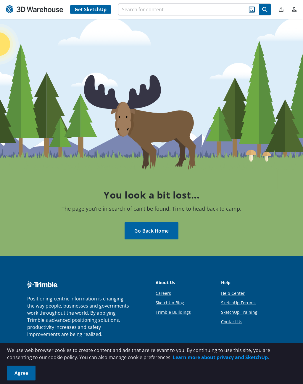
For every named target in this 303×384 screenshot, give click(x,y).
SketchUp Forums (238, 302)
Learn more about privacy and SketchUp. (221, 357)
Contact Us (231, 321)
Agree (21, 373)
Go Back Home (151, 231)
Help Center (233, 293)
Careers (163, 293)
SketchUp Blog (170, 302)
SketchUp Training (239, 312)
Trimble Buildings (173, 312)
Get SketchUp (91, 9)
